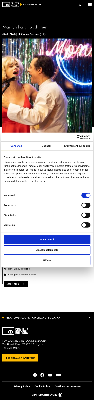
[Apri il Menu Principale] (90, 4)
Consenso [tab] (16, 145)
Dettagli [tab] (46, 145)
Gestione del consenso (68, 386)
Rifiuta (47, 260)
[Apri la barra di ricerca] (82, 4)
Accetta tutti (47, 239)
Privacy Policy (22, 386)
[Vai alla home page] (10, 4)
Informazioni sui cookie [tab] (77, 145)
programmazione (32, 4)
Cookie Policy (42, 386)
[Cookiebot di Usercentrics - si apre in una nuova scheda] (76, 137)
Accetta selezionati (47, 250)
